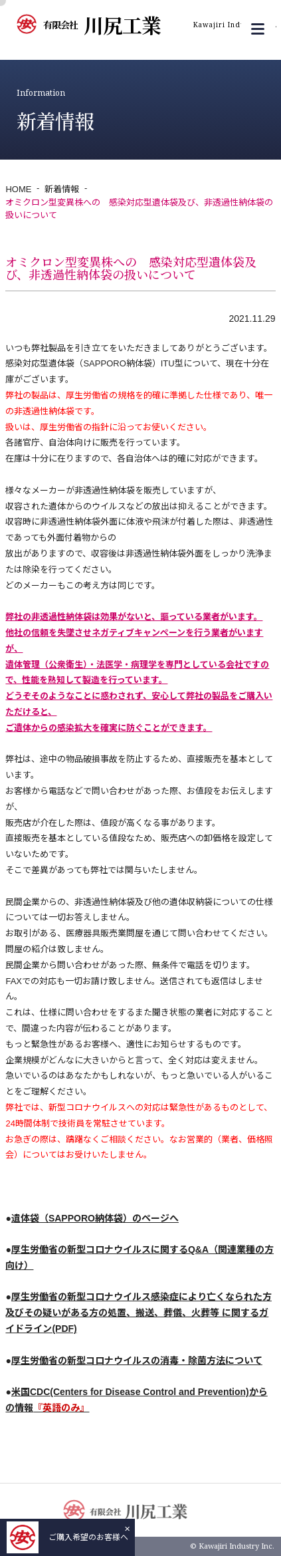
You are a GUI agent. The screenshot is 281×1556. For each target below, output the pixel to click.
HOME (18, 189)
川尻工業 (160, 24)
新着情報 (62, 189)
